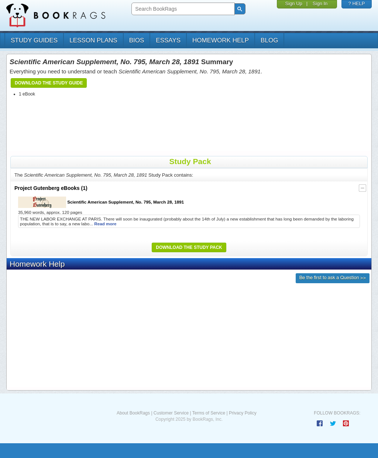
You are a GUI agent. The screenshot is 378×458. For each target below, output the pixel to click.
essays (168, 40)
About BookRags (133, 413)
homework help (220, 40)
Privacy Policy (243, 413)
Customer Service (171, 413)
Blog (269, 40)
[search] (182, 9)
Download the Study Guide (49, 83)
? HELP (356, 3)
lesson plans (93, 40)
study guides (34, 40)
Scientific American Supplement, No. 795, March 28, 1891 (101, 202)
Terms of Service (208, 413)
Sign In (320, 3)
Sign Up (293, 3)
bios (136, 40)
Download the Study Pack (189, 247)
